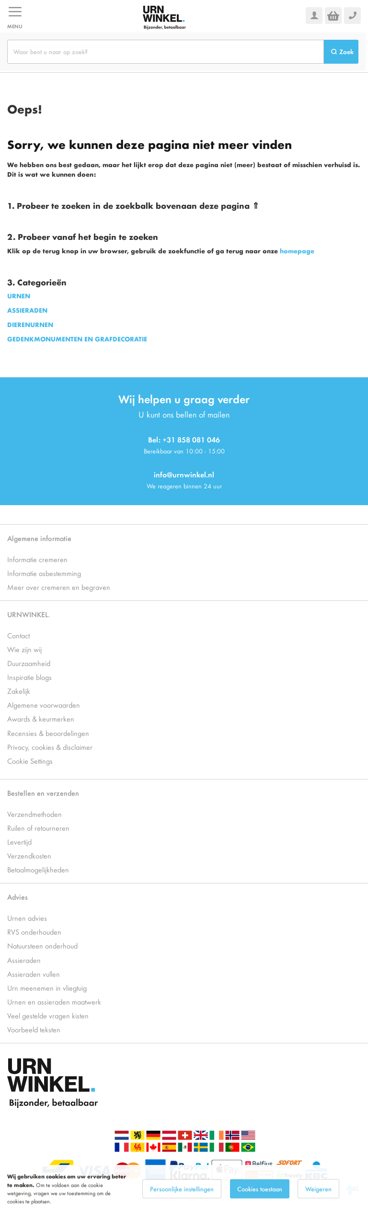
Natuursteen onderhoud (42, 945)
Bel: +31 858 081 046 (184, 439)
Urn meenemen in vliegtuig (47, 988)
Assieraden (24, 960)
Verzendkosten (29, 855)
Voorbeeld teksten (33, 1029)
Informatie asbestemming (44, 573)
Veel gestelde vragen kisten (48, 1015)
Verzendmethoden (34, 814)
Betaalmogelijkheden (38, 869)
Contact (18, 635)
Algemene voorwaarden (43, 705)
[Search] (341, 52)
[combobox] (165, 52)
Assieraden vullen (33, 974)
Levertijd (19, 841)
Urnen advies (27, 918)
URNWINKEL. (28, 614)
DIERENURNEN (30, 324)
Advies (17, 897)
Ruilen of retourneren (38, 828)
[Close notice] (355, 1197)
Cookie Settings (30, 761)
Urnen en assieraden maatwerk (54, 1001)
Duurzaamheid (28, 663)
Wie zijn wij (24, 649)
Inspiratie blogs (29, 677)
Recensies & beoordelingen (48, 733)
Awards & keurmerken (40, 718)
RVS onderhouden (34, 932)
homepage (297, 250)
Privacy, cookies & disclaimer (49, 747)
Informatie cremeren (37, 559)
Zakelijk (18, 691)
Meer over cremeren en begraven (58, 587)
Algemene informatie (39, 538)
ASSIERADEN (27, 310)
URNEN (18, 295)
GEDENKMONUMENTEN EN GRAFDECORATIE (77, 338)
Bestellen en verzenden (43, 793)
